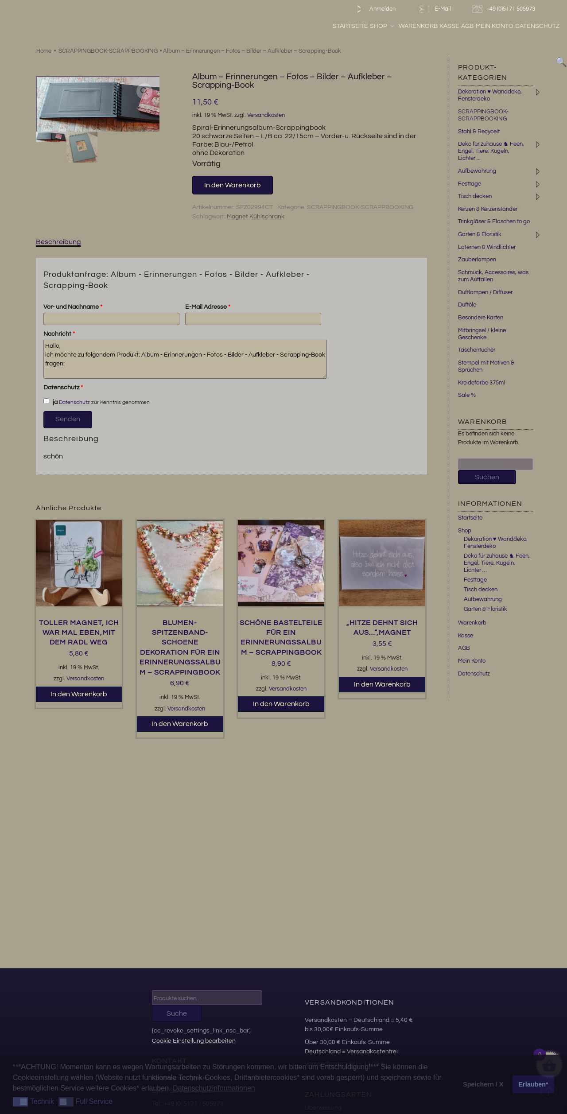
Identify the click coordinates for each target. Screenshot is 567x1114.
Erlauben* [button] (533, 1084)
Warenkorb (418, 26)
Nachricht (59, 334)
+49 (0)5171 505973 (505, 9)
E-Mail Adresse (207, 307)
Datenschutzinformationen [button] (214, 1088)
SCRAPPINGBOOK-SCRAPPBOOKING (108, 51)
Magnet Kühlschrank (255, 216)
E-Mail (433, 9)
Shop (382, 26)
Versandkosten (266, 115)
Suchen (487, 477)
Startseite (350, 26)
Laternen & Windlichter (487, 247)
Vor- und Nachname (72, 307)
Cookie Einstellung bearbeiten (194, 1040)
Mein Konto (494, 26)
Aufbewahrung (477, 171)
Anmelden (374, 9)
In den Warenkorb (232, 185)
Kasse (449, 26)
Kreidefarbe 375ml (481, 383)
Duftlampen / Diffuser (485, 292)
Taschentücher (476, 350)
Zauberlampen (477, 259)
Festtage (469, 184)
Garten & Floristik (479, 234)
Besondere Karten (480, 317)
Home (43, 51)
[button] (144, 91)
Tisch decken (475, 196)
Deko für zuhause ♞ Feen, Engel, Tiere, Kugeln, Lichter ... (491, 151)
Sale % (467, 395)
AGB (467, 26)
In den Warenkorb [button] (78, 694)
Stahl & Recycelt (479, 131)
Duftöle (467, 305)
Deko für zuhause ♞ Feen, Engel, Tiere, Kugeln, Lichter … (497, 563)
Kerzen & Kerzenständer (487, 209)
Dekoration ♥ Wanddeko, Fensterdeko (496, 542)
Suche (177, 1013)
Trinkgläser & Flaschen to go (494, 221)
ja (50, 401)
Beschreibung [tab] (58, 241)
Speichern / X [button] (483, 1084)
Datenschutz (537, 26)
